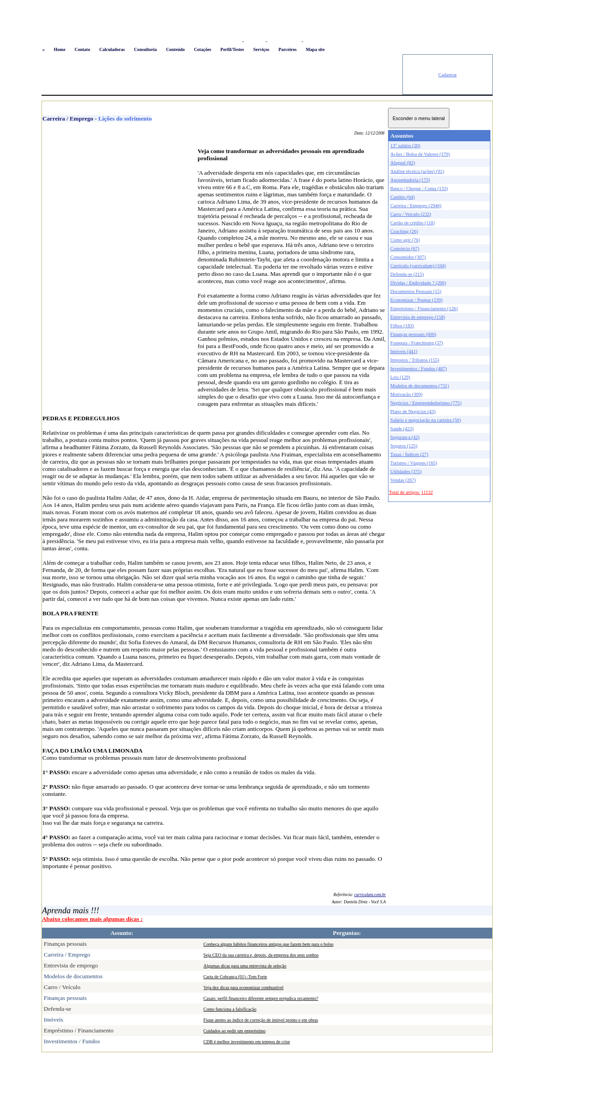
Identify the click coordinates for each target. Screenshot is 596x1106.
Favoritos (254, 41)
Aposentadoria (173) (410, 179)
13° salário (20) (405, 145)
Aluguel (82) (402, 162)
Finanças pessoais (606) (413, 334)
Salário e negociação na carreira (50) (425, 420)
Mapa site (315, 49)
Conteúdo (175, 49)
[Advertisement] (222, 74)
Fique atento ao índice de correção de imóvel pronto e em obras (260, 1020)
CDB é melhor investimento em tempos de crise (246, 1041)
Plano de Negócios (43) (412, 411)
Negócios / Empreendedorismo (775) (426, 402)
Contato (82, 49)
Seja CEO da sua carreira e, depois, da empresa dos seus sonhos (261, 955)
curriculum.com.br (370, 894)
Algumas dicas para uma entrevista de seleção (244, 965)
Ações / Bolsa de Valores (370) (420, 154)
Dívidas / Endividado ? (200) (418, 282)
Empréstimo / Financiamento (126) (423, 308)
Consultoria (145, 49)
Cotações (202, 49)
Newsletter (316, 41)
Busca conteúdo (284, 41)
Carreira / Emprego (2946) (415, 205)
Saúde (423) (402, 428)
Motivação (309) (406, 394)
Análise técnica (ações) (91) (417, 171)
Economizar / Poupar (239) (416, 299)
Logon (233, 41)
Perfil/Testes (232, 49)
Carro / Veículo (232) (410, 214)
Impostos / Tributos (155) (414, 360)
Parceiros (287, 49)
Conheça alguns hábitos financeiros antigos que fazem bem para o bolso (268, 944)
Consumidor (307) (407, 257)
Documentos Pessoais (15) (415, 291)
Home (59, 49)
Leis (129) (400, 377)
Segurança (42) (405, 437)
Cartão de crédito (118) (412, 222)
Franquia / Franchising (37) (416, 342)
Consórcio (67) (404, 248)
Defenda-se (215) (407, 274)
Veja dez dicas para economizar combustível (243, 987)
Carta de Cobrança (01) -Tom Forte (235, 976)
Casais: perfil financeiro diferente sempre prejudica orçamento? (260, 998)
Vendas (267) (403, 480)
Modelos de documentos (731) (419, 385)
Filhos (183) (402, 325)
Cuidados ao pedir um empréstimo (234, 1030)
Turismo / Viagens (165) (413, 462)
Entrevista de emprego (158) (417, 317)
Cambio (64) (402, 197)
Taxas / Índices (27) (409, 454)
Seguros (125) (403, 445)
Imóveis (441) (403, 351)
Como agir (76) (405, 239)
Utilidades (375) (406, 471)
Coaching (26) (404, 231)
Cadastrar (448, 74)
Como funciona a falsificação (229, 1009)
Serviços (261, 49)
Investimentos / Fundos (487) (418, 368)
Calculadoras (112, 49)
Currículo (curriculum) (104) (418, 265)
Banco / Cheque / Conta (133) (419, 188)
